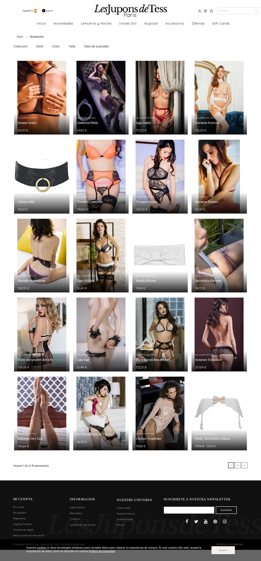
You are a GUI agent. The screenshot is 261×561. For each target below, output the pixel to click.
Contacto (75, 518)
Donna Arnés (27, 123)
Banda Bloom (146, 280)
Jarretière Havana (208, 280)
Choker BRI (26, 202)
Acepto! (223, 550)
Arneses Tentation (208, 360)
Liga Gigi (83, 360)
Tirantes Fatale (147, 202)
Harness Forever (207, 123)
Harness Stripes (206, 202)
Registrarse (19, 518)
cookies (41, 547)
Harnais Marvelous (31, 280)
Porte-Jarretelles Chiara (212, 438)
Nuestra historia (126, 513)
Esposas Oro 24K (30, 438)
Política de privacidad (102, 551)
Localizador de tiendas (83, 524)
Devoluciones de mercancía (29, 535)
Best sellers (76, 513)
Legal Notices (77, 507)
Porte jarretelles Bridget (153, 360)
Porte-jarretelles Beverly (36, 360)
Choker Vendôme (148, 438)
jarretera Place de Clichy (94, 434)
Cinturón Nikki (87, 123)
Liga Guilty (143, 123)
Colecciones (123, 507)
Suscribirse (226, 510)
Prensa (120, 524)
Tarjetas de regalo (23, 529)
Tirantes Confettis (90, 202)
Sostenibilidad (125, 519)
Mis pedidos (20, 512)
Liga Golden (85, 280)
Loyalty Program (22, 524)
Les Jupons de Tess (27, 118)
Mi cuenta (18, 507)
